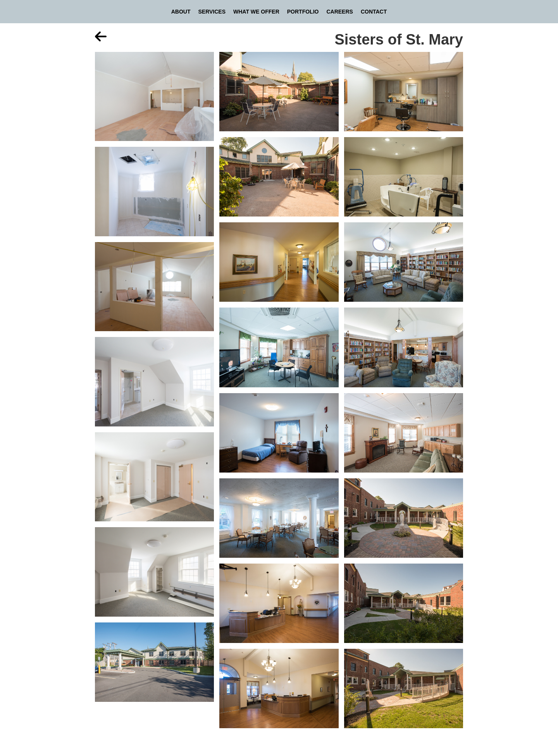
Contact (374, 12)
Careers (339, 12)
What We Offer (256, 12)
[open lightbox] (154, 99)
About (181, 12)
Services (212, 12)
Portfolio (303, 12)
